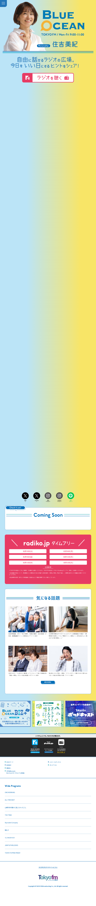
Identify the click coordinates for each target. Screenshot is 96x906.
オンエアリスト (53, 765)
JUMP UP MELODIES (11, 845)
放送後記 (8, 765)
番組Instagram (48, 500)
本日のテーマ (9, 762)
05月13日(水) (28, 562)
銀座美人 (8, 768)
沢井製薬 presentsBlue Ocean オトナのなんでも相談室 (15, 772)
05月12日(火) (68, 562)
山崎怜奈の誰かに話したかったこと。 (15, 807)
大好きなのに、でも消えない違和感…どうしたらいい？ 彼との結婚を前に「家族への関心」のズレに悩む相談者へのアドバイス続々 (27, 673)
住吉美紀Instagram (59, 500)
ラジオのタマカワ (10, 838)
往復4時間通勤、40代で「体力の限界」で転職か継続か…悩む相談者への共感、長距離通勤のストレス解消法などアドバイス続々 (27, 634)
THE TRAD (8, 815)
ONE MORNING (10, 792)
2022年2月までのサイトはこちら (48, 867)
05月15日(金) (28, 557)
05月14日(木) (68, 557)
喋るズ (7, 830)
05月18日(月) (68, 551)
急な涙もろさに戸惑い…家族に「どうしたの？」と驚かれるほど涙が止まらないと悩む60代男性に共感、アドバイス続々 (68, 673)
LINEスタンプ (70, 500)
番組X (25, 500)
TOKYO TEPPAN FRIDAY (12, 853)
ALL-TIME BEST (10, 800)
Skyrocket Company (11, 822)
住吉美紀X (36, 500)
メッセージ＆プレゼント (55, 762)
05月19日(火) (28, 551)
